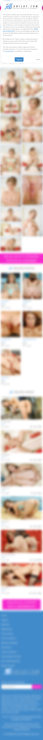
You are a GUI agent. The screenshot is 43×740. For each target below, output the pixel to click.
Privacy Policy (9, 51)
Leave (38, 59)
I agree (19, 59)
